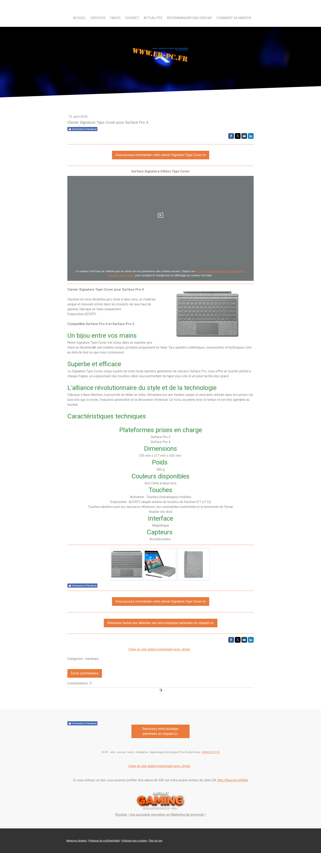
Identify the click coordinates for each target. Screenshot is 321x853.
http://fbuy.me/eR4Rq (232, 780)
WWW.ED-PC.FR (210, 752)
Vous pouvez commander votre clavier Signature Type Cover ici (160, 155)
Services (97, 18)
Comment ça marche (234, 18)
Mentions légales (76, 840)
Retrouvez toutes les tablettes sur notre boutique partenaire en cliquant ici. (160, 623)
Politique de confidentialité (104, 840)
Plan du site (155, 840)
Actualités (153, 18)
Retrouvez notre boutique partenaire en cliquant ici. (160, 731)
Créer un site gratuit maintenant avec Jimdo (159, 649)
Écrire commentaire (84, 673)
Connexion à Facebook (82, 129)
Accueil (79, 18)
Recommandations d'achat (189, 18)
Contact (132, 18)
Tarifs (115, 18)
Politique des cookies (134, 840)
